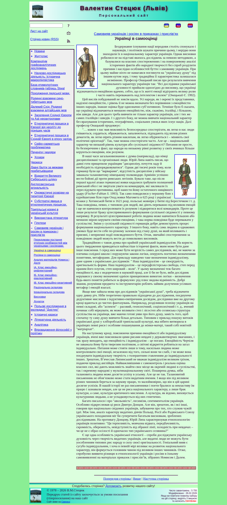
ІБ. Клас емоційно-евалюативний (45, 293)
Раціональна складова (48, 305)
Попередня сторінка (117, 478)
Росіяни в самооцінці (47, 270)
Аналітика (41, 346)
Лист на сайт (39, 31)
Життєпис (41, 57)
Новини (39, 51)
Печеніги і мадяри (43, 159)
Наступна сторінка (156, 478)
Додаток (39, 321)
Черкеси (36, 170)
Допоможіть (113, 486)
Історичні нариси (46, 335)
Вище (137, 478)
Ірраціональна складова (49, 310)
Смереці (65, 502)
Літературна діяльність (50, 341)
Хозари (39, 165)
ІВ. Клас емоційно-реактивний (53, 300)
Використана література (51, 230)
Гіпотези (40, 235)
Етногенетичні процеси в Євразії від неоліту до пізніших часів (50, 133)
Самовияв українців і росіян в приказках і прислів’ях (47, 245)
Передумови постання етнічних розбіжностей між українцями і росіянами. (50, 256)
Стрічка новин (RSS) (44, 39)
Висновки (40, 315)
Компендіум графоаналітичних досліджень (43, 66)
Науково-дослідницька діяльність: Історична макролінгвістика (48, 79)
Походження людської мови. (50, 96)
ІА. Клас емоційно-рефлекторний (45, 285)
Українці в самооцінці (47, 264)
